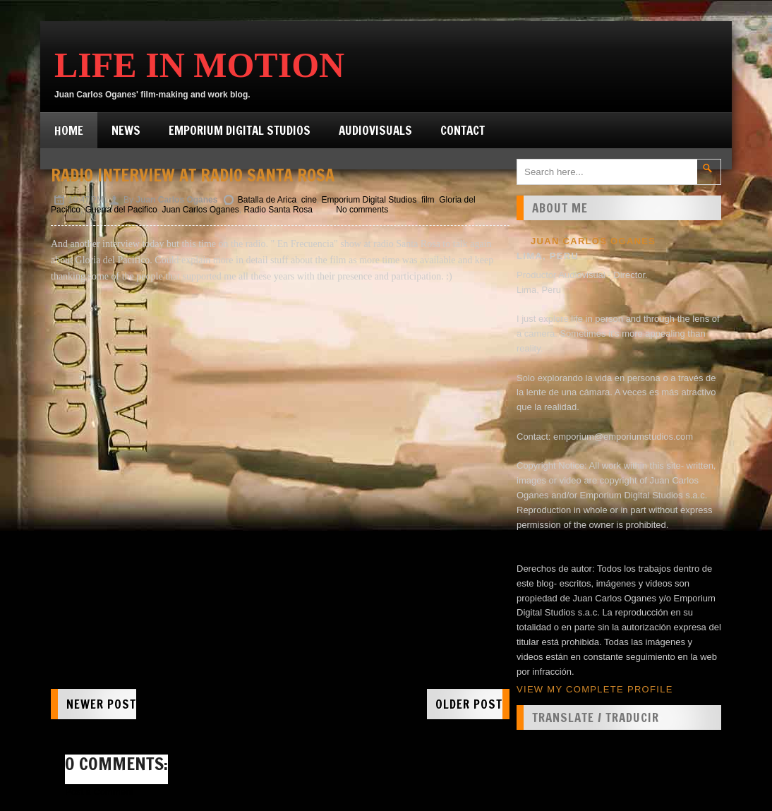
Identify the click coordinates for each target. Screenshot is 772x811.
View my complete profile (595, 689)
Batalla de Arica (267, 200)
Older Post (468, 704)
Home (68, 130)
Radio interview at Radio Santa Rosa (192, 175)
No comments (362, 210)
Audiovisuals (375, 130)
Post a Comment (99, 791)
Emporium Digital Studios (239, 130)
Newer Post (101, 704)
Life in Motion (199, 65)
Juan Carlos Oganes (200, 210)
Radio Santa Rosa (278, 210)
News (125, 130)
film (428, 200)
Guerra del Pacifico (121, 210)
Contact (462, 130)
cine (309, 200)
